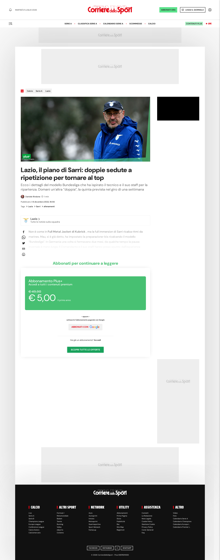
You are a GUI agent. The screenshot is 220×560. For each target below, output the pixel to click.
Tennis (59, 521)
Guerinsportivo (95, 524)
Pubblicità (121, 521)
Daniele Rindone (32, 196)
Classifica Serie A (87, 23)
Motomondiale (62, 516)
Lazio (47, 91)
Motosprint (93, 521)
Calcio (151, 23)
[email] (23, 249)
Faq (143, 533)
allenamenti (48, 206)
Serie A (68, 23)
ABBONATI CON (85, 327)
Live (210, 24)
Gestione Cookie (148, 524)
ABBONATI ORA (168, 10)
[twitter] (23, 243)
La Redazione (147, 516)
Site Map (120, 527)
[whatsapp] (23, 237)
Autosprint (93, 516)
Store (119, 519)
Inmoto (91, 519)
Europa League (35, 524)
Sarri (37, 206)
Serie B (31, 519)
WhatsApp (126, 548)
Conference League (36, 527)
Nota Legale (146, 519)
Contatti (145, 513)
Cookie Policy (147, 521)
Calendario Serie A (113, 23)
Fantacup (92, 530)
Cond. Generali (147, 530)
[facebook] (23, 232)
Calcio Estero (34, 530)
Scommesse (135, 23)
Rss (118, 524)
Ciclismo (60, 533)
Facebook (93, 548)
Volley (59, 527)
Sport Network (94, 527)
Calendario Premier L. (181, 527)
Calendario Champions (182, 521)
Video (175, 513)
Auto (90, 513)
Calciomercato (35, 533)
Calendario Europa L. (181, 524)
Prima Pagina (122, 516)
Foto (175, 516)
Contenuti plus (194, 24)
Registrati (120, 530)
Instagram (107, 548)
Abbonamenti (122, 513)
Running (60, 524)
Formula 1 (60, 513)
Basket (59, 519)
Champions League (36, 521)
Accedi (97, 340)
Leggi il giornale (194, 10)
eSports (60, 530)
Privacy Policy (147, 527)
